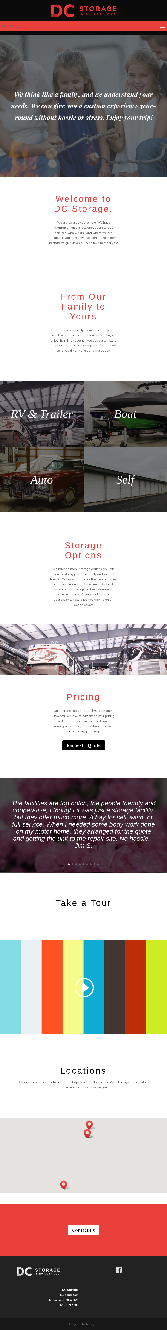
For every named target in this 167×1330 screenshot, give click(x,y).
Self (125, 479)
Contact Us (83, 1230)
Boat (125, 413)
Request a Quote (84, 745)
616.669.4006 (69, 1305)
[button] (91, 1125)
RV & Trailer (42, 413)
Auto (42, 479)
